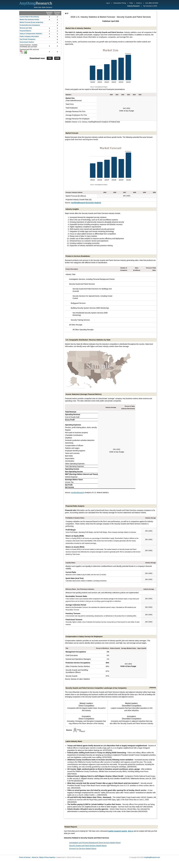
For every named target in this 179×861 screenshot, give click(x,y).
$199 (57, 58)
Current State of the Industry (29, 17)
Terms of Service (24, 857)
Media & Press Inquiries (47, 857)
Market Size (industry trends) (29, 19)
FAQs (131, 3)
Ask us (130, 831)
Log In (108, 3)
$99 (49, 58)
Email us (139, 3)
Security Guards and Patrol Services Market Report (88, 846)
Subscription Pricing (119, 3)
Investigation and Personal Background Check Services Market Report (94, 843)
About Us (35, 857)
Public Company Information (29, 36)
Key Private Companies (27, 39)
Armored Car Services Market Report (82, 848)
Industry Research (133, 6)
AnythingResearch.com (152, 857)
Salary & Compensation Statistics (31, 33)
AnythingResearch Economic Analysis (86, 203)
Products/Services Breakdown (30, 25)
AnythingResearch (77, 492)
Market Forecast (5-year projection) (31, 22)
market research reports (117, 831)
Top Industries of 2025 (150, 6)
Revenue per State (26, 28)
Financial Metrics (25, 31)
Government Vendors (27, 42)
